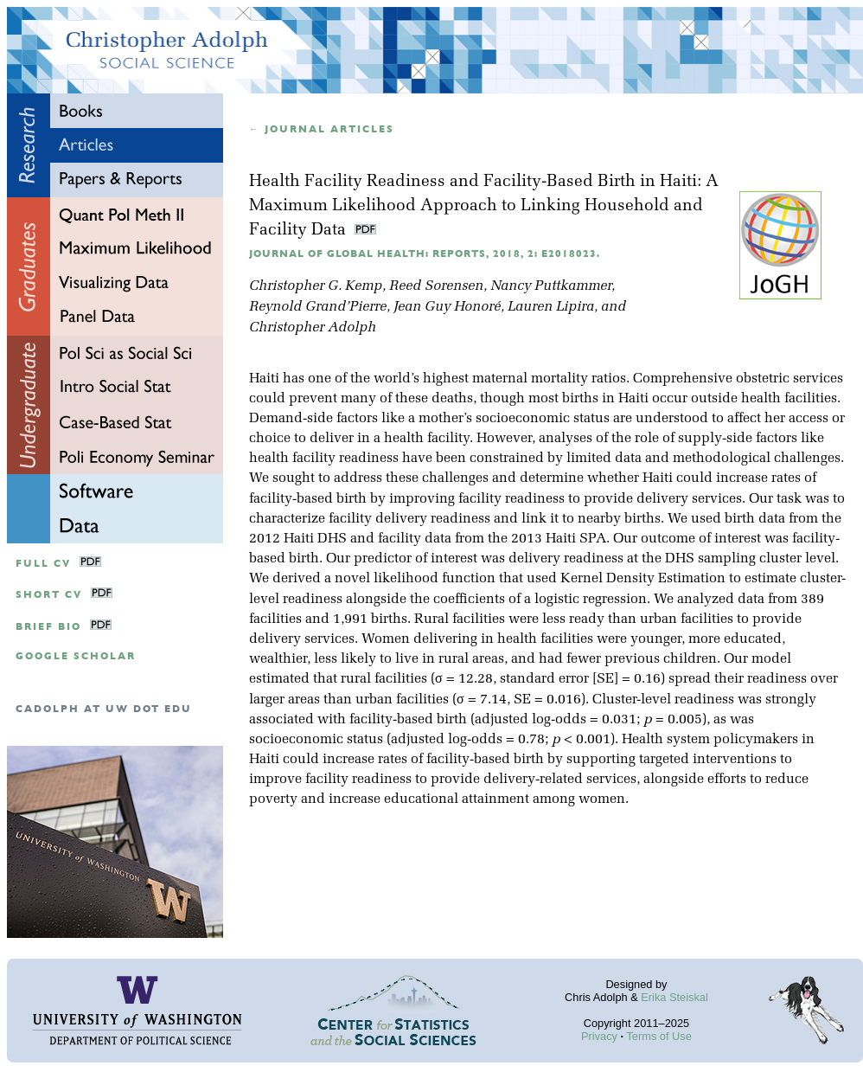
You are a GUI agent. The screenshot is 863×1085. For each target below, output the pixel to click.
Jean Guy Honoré (447, 307)
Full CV (43, 563)
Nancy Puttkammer (550, 286)
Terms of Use (658, 1036)
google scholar (76, 656)
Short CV (49, 594)
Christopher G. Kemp (315, 286)
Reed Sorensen (436, 286)
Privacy (599, 1036)
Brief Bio (48, 626)
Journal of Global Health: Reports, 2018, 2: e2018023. (424, 254)
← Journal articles (321, 129)
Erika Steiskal (674, 997)
